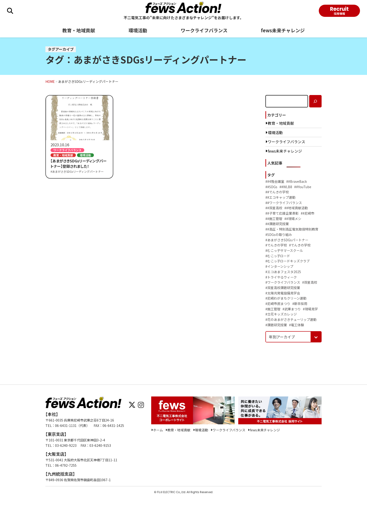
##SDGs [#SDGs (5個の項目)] (271, 187)
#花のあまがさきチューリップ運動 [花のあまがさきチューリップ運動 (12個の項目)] (290, 319)
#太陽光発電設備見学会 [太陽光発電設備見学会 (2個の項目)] (282, 293)
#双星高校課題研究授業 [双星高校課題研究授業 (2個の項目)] (282, 288)
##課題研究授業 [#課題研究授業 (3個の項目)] (277, 224)
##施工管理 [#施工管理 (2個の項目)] (273, 218)
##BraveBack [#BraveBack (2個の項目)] (296, 181)
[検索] (315, 101)
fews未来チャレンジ (283, 30)
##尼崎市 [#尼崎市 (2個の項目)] (307, 213)
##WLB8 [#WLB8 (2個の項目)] (285, 187)
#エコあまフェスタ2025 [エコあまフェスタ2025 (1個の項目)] (283, 272)
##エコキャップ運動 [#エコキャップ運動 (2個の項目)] (280, 197)
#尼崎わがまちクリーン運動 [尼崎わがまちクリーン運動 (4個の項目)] (285, 298)
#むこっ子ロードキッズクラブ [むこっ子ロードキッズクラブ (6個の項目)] (287, 261)
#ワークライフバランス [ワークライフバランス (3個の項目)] (282, 282)
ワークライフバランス (204, 30)
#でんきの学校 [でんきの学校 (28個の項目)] (276, 245)
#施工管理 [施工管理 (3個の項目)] (272, 309)
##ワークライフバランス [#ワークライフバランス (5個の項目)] (283, 203)
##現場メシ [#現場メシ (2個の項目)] (292, 218)
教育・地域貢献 (78, 30)
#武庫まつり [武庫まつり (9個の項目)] (292, 309)
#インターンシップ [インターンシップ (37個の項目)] (279, 266)
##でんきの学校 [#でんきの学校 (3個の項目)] (277, 192)
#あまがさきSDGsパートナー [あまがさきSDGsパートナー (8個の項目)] (286, 240)
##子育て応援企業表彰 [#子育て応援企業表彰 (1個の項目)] (282, 213)
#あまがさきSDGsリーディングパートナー (77, 171)
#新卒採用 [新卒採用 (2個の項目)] (299, 303)
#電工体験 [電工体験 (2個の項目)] (296, 325)
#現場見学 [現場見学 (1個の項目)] (310, 309)
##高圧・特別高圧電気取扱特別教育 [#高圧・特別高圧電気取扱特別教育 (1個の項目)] (291, 229)
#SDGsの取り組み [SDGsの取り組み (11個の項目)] (278, 234)
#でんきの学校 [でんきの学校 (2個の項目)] (300, 245)
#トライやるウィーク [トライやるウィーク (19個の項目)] (281, 277)
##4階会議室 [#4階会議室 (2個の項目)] (274, 181)
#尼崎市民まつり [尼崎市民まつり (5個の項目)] (277, 303)
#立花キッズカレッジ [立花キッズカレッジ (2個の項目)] (281, 314)
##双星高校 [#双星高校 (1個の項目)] (273, 208)
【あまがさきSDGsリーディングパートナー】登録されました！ (78, 163)
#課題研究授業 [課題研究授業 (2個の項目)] (276, 325)
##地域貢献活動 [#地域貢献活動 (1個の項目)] (296, 208)
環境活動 (137, 30)
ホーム (158, 430)
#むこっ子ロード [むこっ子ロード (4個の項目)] (277, 256)
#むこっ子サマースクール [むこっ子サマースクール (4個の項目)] (284, 250)
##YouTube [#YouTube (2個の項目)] (302, 187)
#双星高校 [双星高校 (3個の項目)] (309, 282)
